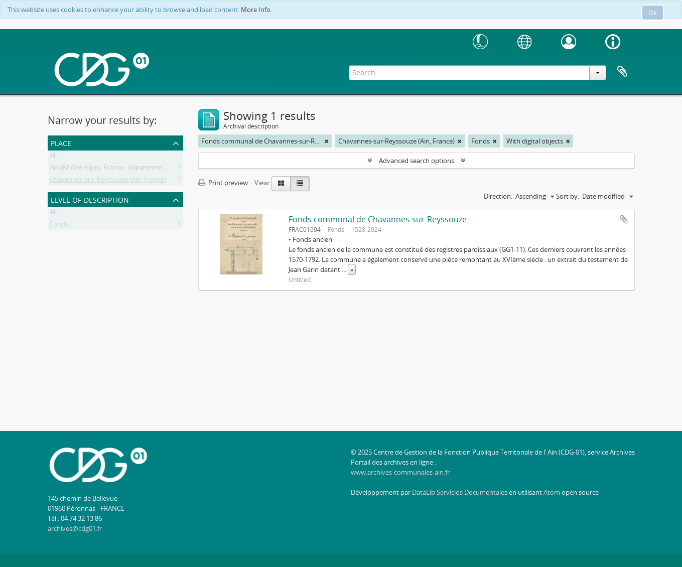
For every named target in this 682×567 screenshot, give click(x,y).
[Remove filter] (327, 141)
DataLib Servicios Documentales (459, 492)
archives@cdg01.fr (75, 528)
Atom (551, 492)
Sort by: (567, 196)
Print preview (223, 182)
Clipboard (622, 71)
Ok (652, 12)
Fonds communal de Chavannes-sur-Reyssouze (378, 219)
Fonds (59, 225)
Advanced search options (416, 160)
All (53, 157)
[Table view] (300, 183)
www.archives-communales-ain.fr (400, 472)
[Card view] (281, 183)
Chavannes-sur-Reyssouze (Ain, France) (108, 181)
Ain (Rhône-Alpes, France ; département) (110, 169)
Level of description (90, 199)
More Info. (256, 9)
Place (61, 142)
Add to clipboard (624, 219)
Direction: (498, 196)
